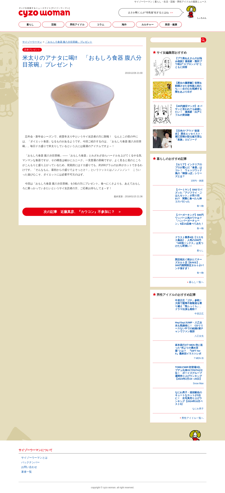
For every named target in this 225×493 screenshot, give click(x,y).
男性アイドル (77, 24)
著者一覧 (26, 471)
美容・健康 (171, 24)
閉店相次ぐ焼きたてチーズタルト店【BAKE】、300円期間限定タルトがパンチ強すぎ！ (189, 264)
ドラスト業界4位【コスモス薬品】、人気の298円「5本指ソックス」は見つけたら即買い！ (189, 242)
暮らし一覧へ (196, 282)
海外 (124, 24)
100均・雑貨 (197, 180)
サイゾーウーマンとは (34, 457)
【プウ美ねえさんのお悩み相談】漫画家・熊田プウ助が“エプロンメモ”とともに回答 (188, 63)
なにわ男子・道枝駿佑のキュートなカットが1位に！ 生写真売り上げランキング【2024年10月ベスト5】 (189, 398)
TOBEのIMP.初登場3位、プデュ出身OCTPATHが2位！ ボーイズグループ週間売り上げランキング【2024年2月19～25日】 (188, 373)
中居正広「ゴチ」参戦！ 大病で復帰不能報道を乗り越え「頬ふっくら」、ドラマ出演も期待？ (189, 305)
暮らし (30, 24)
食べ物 (200, 206)
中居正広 (199, 313)
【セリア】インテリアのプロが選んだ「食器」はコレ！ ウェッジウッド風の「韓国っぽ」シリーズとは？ (188, 170)
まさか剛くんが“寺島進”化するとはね (148, 12)
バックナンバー (30, 462)
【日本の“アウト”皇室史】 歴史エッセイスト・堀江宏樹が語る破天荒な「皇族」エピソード (189, 135)
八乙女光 (199, 336)
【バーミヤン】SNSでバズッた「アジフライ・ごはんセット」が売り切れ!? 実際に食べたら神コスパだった (188, 195)
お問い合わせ (29, 467)
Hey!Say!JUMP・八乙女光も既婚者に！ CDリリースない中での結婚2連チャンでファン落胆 (189, 327)
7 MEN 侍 (199, 358)
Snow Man (198, 383)
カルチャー (147, 24)
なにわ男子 (198, 408)
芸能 (53, 24)
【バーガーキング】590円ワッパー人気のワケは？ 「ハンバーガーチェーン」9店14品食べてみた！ (189, 219)
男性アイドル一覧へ (193, 418)
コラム (100, 24)
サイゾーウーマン (44, 12)
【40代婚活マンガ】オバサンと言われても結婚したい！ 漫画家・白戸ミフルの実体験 (188, 110)
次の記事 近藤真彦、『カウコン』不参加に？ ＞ (82, 212)
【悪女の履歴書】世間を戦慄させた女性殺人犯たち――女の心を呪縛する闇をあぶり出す (188, 87)
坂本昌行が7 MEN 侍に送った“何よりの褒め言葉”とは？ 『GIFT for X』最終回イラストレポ (189, 349)
